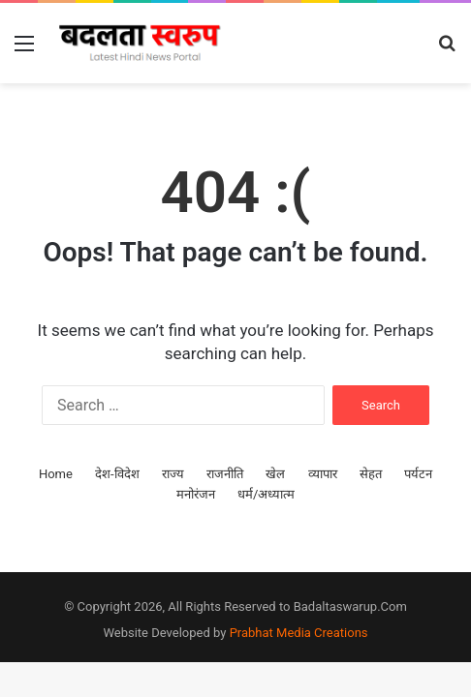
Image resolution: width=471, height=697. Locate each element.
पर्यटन (418, 474)
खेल (275, 474)
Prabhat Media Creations (299, 632)
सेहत (371, 474)
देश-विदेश (117, 474)
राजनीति (224, 474)
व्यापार (322, 474)
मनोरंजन (195, 494)
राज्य (173, 474)
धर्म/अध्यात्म (266, 494)
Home (56, 474)
